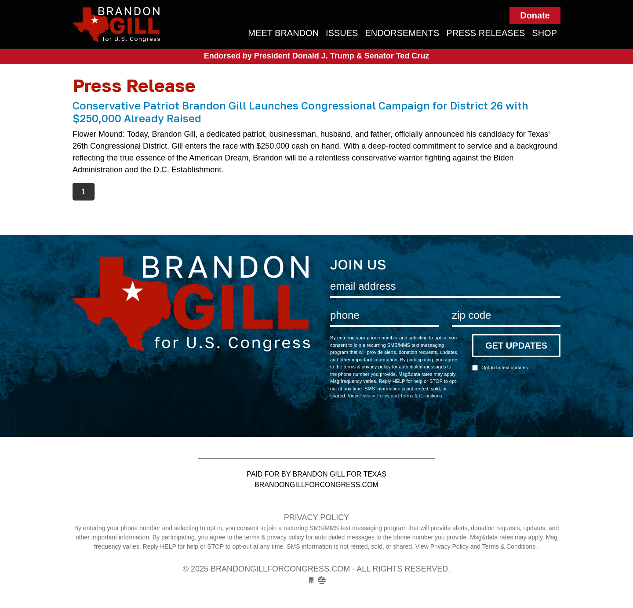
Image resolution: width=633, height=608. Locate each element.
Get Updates (516, 345)
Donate (535, 15)
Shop (544, 33)
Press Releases (485, 33)
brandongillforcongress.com (148, 24)
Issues (342, 33)
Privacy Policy (316, 517)
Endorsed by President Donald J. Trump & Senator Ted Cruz (316, 55)
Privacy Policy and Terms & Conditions (400, 395)
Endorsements (402, 33)
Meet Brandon (283, 33)
